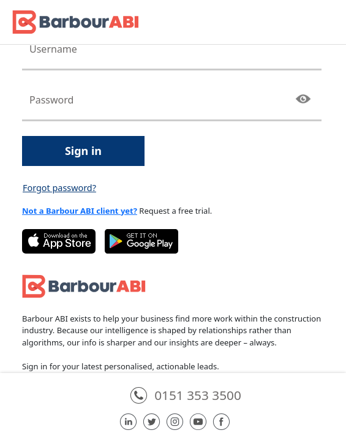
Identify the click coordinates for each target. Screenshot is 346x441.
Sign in (83, 150)
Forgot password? (59, 188)
